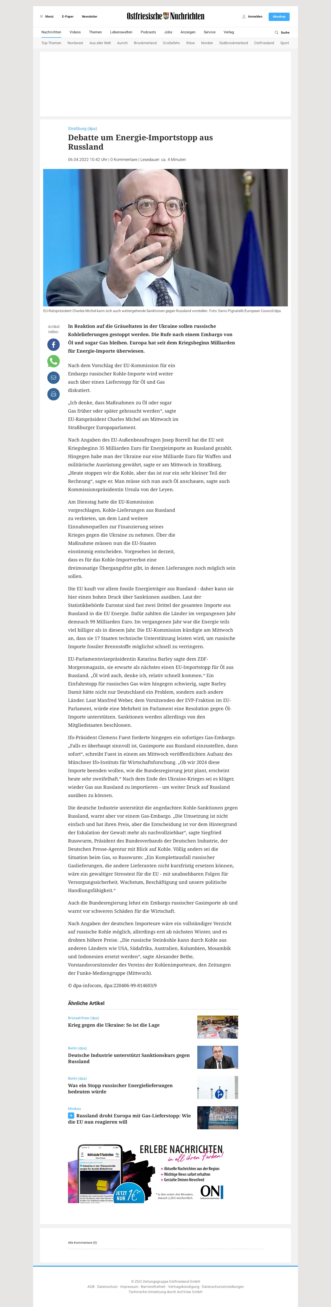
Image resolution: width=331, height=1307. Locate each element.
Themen (95, 32)
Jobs (168, 32)
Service (209, 32)
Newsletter (89, 16)
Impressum (129, 1286)
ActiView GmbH (189, 1292)
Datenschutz (107, 1286)
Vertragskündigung (183, 1286)
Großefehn (171, 43)
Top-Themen (51, 43)
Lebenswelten (121, 32)
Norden (207, 43)
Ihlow (190, 43)
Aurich (122, 43)
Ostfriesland (264, 43)
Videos (75, 32)
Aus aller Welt (100, 43)
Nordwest (75, 43)
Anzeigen (187, 32)
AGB (91, 1286)
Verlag (229, 32)
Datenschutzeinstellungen (223, 1286)
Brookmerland (145, 43)
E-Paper (67, 16)
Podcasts (148, 32)
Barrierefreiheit (153, 1286)
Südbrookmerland (233, 43)
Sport (284, 43)
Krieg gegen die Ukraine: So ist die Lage (114, 1025)
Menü (46, 16)
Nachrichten (51, 32)
